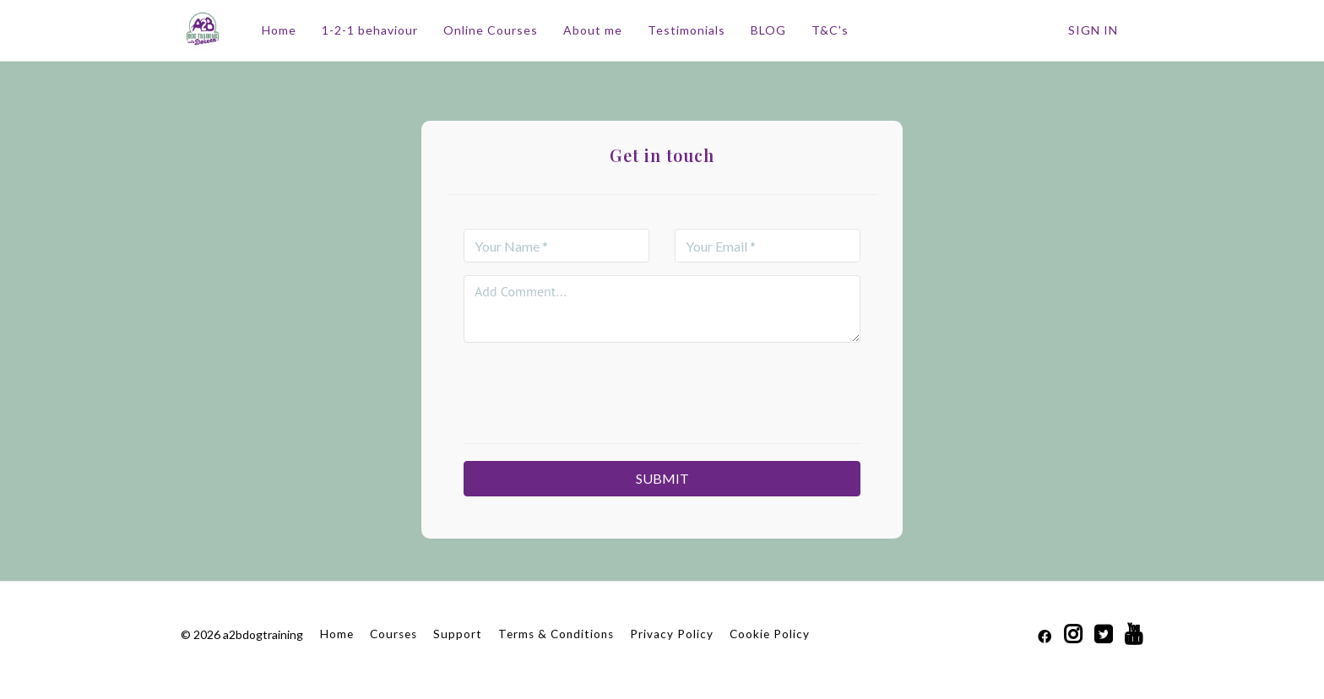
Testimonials (685, 30)
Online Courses (489, 30)
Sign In (1093, 30)
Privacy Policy (672, 634)
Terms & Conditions (556, 634)
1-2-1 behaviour (369, 30)
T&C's (829, 30)
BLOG (767, 30)
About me (591, 30)
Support (457, 634)
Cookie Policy (770, 634)
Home (278, 30)
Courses (393, 634)
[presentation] (662, 388)
